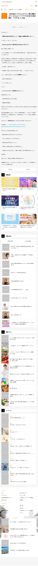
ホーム (2, 492)
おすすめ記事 (28, 241)
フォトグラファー (4, 512)
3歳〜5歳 (21, 505)
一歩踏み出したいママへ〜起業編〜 (26, 497)
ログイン (32, 5)
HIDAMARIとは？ (23, 492)
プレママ (21, 512)
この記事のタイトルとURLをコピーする (19, 27)
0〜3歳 (2, 505)
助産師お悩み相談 (4, 510)
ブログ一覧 (3, 495)
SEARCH (36, 2)
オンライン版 (22, 495)
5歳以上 (2, 508)
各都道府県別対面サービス (6, 497)
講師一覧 (21, 508)
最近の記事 (10, 241)
